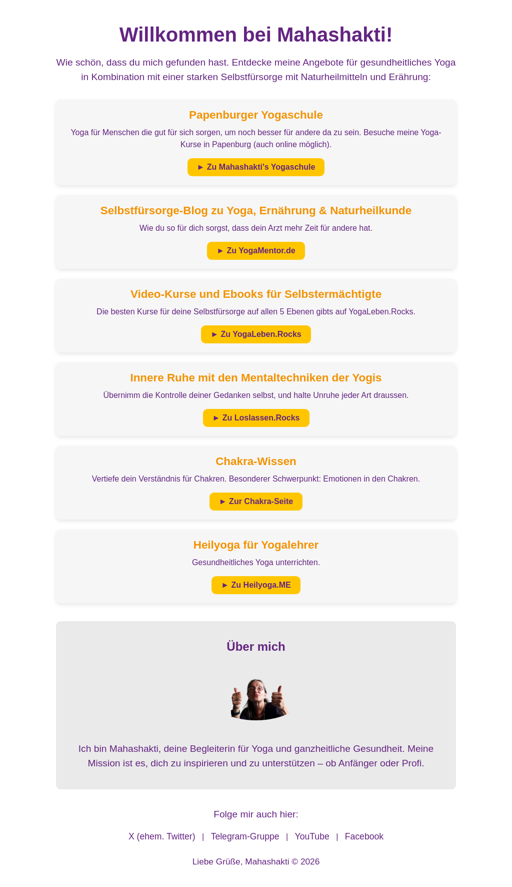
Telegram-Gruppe (245, 836)
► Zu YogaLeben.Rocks (256, 334)
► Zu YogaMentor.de (255, 250)
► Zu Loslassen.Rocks (256, 417)
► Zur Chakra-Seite (256, 501)
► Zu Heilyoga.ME (255, 585)
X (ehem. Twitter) (162, 836)
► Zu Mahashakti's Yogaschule (256, 167)
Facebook (364, 836)
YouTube (312, 836)
